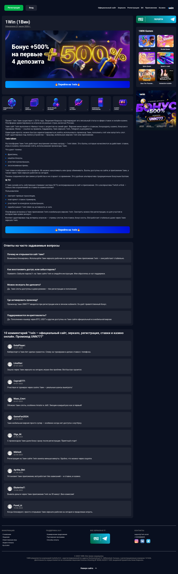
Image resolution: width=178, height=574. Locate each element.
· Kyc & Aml (5, 545)
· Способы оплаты (52, 540)
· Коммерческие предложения (56, 534)
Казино (162, 8)
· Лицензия (6, 537)
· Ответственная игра (9, 540)
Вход (31, 8)
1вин (19, 120)
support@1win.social (141, 534)
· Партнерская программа (55, 537)
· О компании (6, 534)
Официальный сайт (107, 8)
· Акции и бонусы (8, 543)
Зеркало (122, 8)
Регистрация (14, 8)
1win (14, 120)
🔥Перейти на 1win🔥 (67, 84)
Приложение (151, 8)
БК (142, 8)
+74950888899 (139, 537)
